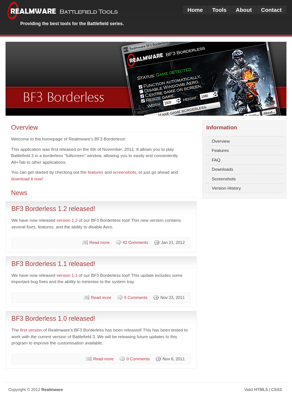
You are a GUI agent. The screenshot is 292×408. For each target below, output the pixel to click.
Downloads (222, 169)
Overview (221, 141)
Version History (226, 188)
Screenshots (224, 178)
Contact (271, 10)
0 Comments (138, 359)
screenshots (124, 172)
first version (31, 329)
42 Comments (135, 242)
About (244, 10)
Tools (219, 10)
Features (220, 150)
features (95, 172)
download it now (26, 178)
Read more (99, 242)
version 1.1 (67, 275)
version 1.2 (67, 220)
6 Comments (135, 297)
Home (195, 10)
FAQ (216, 159)
